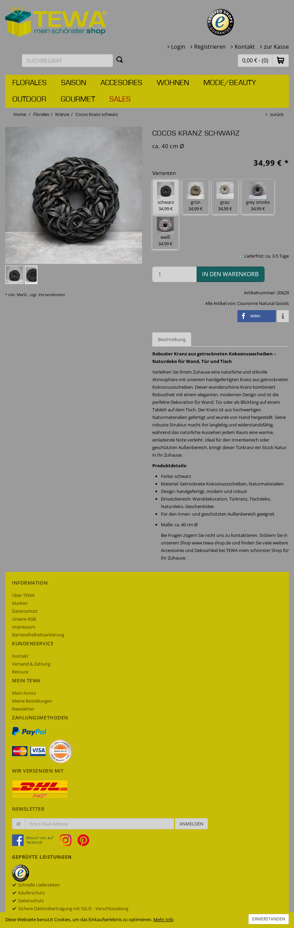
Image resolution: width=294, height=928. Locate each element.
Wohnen (173, 83)
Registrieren (210, 46)
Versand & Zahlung (31, 664)
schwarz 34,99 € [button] (165, 197)
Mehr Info (163, 919)
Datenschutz (25, 611)
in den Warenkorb (230, 274)
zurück (277, 114)
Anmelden (191, 824)
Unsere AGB (24, 619)
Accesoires (121, 83)
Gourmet (78, 99)
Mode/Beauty (229, 83)
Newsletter (23, 709)
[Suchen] (120, 59)
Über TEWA (23, 595)
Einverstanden (268, 919)
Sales (120, 99)
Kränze (62, 114)
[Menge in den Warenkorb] (174, 274)
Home (19, 114)
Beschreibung (172, 339)
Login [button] (178, 46)
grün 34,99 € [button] (195, 197)
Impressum (23, 627)
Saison (73, 83)
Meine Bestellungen (32, 701)
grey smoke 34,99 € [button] (258, 197)
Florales (29, 83)
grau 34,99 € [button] (225, 197)
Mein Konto (24, 693)
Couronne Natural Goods (263, 303)
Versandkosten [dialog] (51, 294)
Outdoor (29, 99)
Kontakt (245, 46)
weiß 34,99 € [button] (165, 232)
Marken (20, 603)
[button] (280, 60)
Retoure (20, 672)
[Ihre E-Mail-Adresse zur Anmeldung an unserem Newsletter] (99, 823)
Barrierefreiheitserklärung (38, 635)
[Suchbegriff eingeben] (67, 60)
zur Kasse (276, 46)
